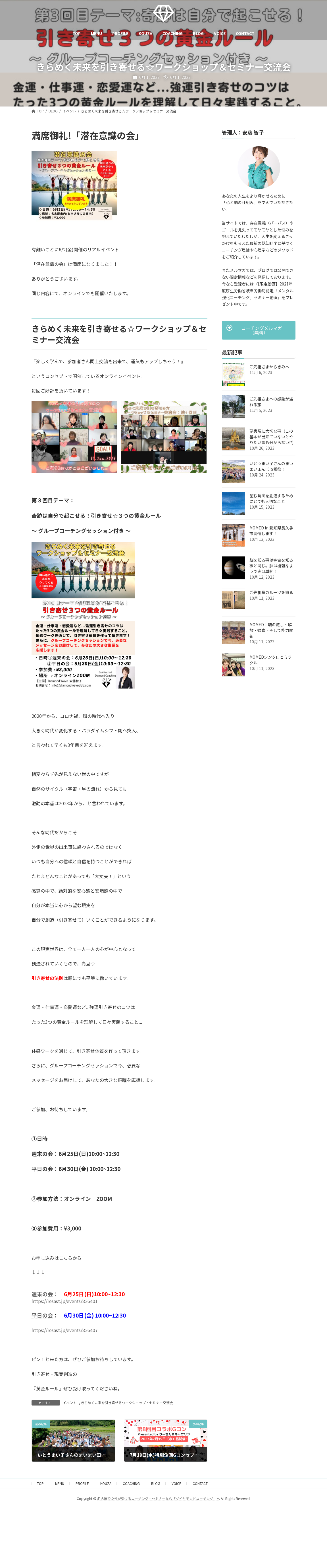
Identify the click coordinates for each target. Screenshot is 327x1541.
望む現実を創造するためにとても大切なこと (271, 498)
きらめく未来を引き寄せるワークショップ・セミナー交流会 (127, 1402)
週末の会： (45, 1294)
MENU (59, 1483)
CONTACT (200, 1483)
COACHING (131, 1483)
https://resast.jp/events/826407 (65, 1330)
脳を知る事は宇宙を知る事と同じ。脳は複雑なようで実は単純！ (271, 565)
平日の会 (42, 1315)
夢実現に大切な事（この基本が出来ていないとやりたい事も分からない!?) (271, 436)
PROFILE (82, 1483)
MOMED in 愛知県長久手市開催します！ (271, 530)
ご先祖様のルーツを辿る (271, 592)
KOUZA (105, 1483)
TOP (40, 1483)
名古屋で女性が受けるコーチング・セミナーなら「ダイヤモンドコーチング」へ (158, 1498)
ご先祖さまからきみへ (269, 366)
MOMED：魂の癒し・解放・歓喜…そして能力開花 (271, 630)
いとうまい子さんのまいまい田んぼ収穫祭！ (271, 466)
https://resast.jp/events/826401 (65, 1301)
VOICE (176, 1483)
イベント (69, 1402)
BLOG (155, 1483)
